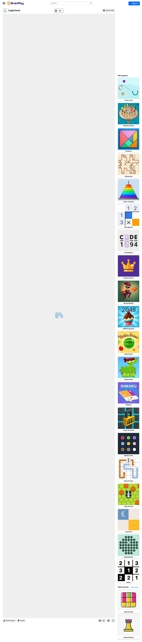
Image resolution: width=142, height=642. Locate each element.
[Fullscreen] (113, 621)
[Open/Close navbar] (4, 3)
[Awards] (59, 11)
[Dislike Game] (108, 621)
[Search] (91, 3)
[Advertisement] (128, 40)
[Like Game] (102, 621)
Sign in (135, 3)
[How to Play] (108, 10)
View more (134, 587)
